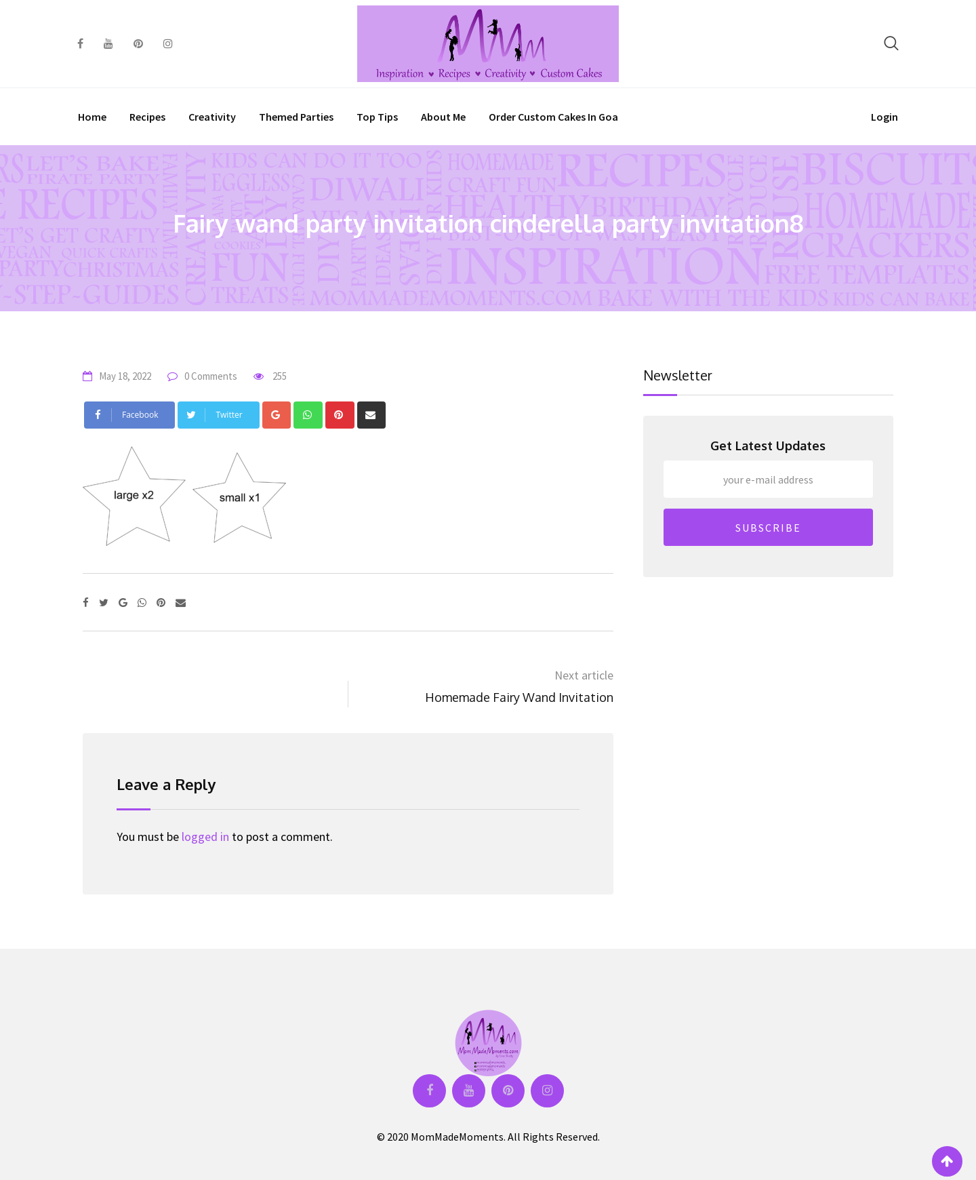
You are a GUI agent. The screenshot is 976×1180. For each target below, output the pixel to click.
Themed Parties (296, 116)
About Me (443, 116)
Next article (583, 675)
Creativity (212, 116)
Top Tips (377, 116)
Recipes (147, 116)
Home (92, 116)
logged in (205, 836)
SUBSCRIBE (768, 527)
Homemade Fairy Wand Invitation (519, 697)
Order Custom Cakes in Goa (553, 116)
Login (884, 116)
